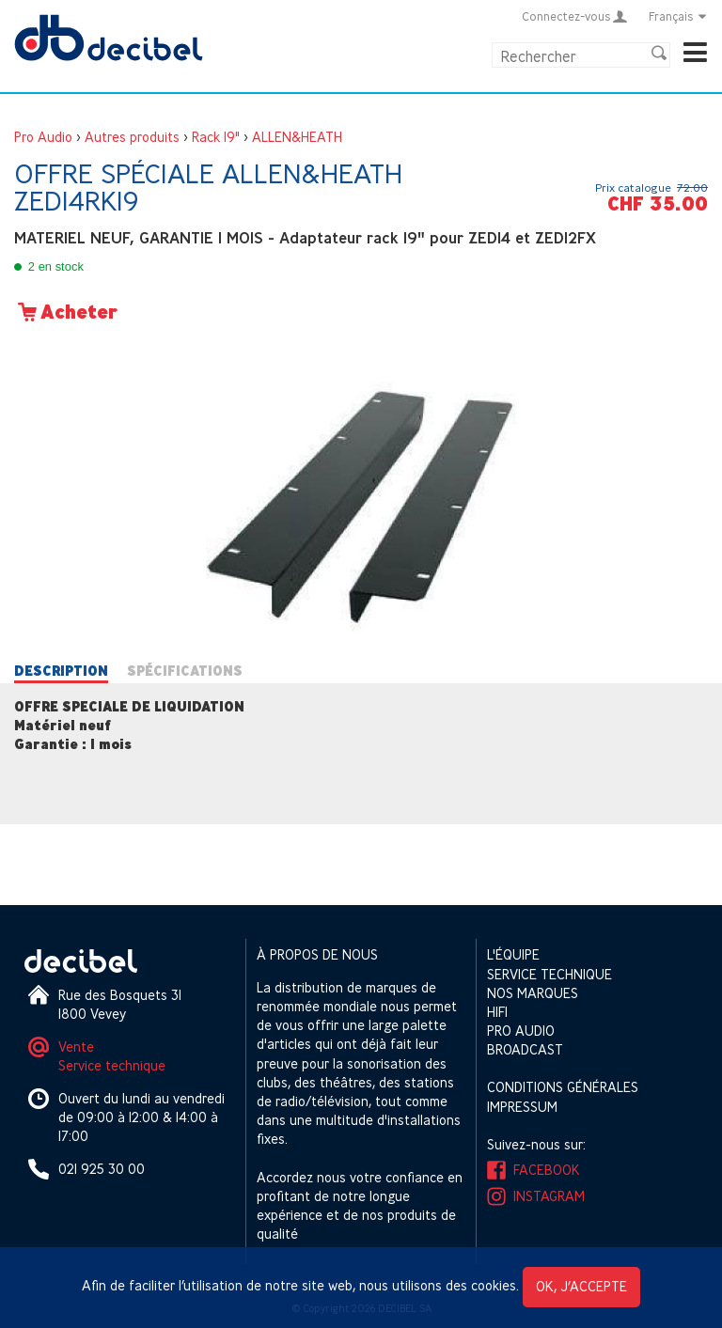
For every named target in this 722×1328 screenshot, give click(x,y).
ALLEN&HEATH (297, 137)
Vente (76, 1047)
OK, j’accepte (581, 1286)
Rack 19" (216, 137)
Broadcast (525, 1049)
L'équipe (513, 954)
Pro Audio (43, 137)
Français (678, 16)
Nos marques (532, 993)
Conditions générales (562, 1087)
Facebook (546, 1170)
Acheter (66, 312)
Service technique (111, 1065)
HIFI (497, 1012)
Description (61, 671)
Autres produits (132, 137)
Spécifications (185, 671)
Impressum (522, 1107)
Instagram (549, 1196)
